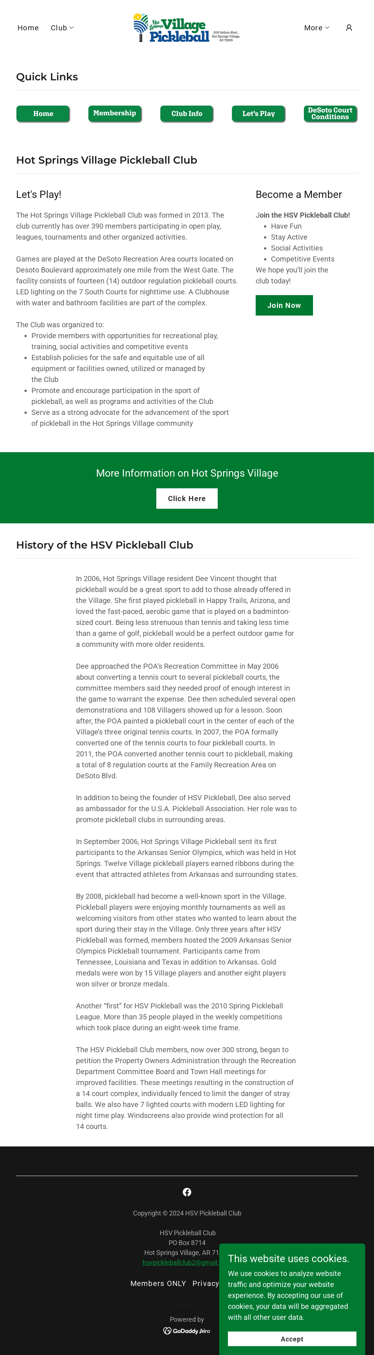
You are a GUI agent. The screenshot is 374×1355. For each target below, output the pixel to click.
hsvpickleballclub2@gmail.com (187, 1262)
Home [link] (28, 27)
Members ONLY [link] (158, 1283)
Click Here (187, 498)
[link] (186, 27)
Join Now (284, 305)
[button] (63, 27)
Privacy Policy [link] (218, 1283)
